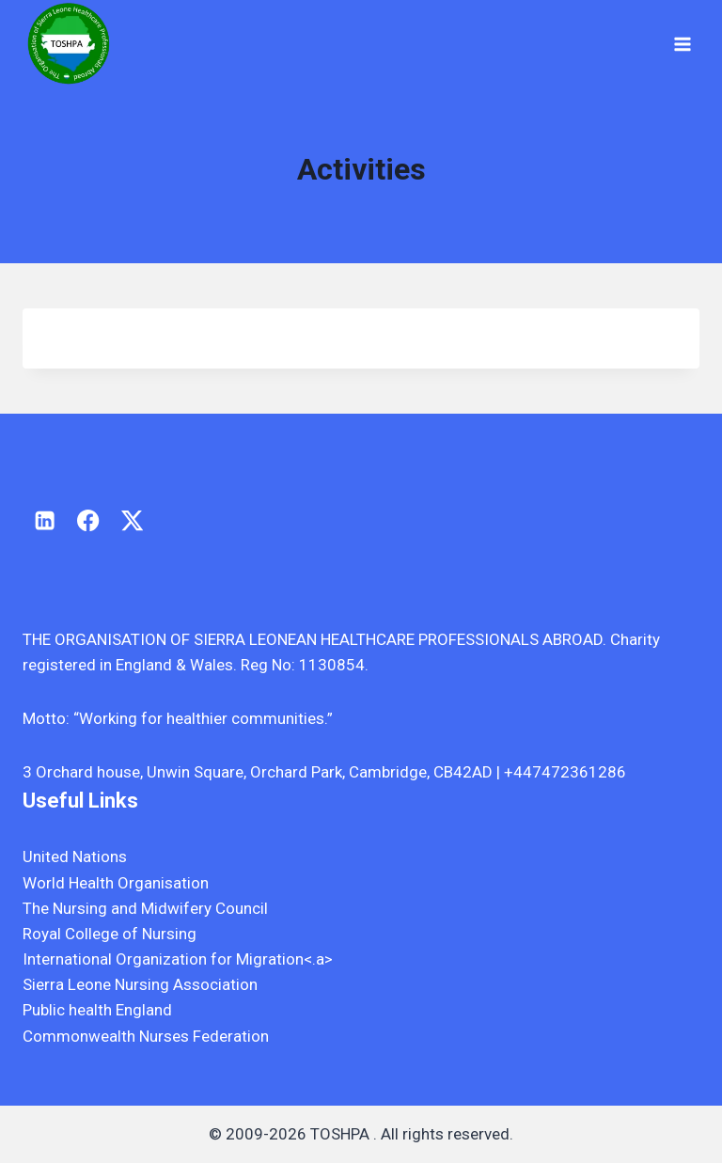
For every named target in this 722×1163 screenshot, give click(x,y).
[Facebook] (89, 520)
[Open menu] (682, 43)
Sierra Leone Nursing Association (140, 984)
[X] (132, 520)
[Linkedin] (45, 520)
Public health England (97, 1009)
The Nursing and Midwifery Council (145, 908)
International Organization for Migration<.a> (178, 959)
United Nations (75, 856)
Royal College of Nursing (109, 933)
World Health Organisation (116, 882)
